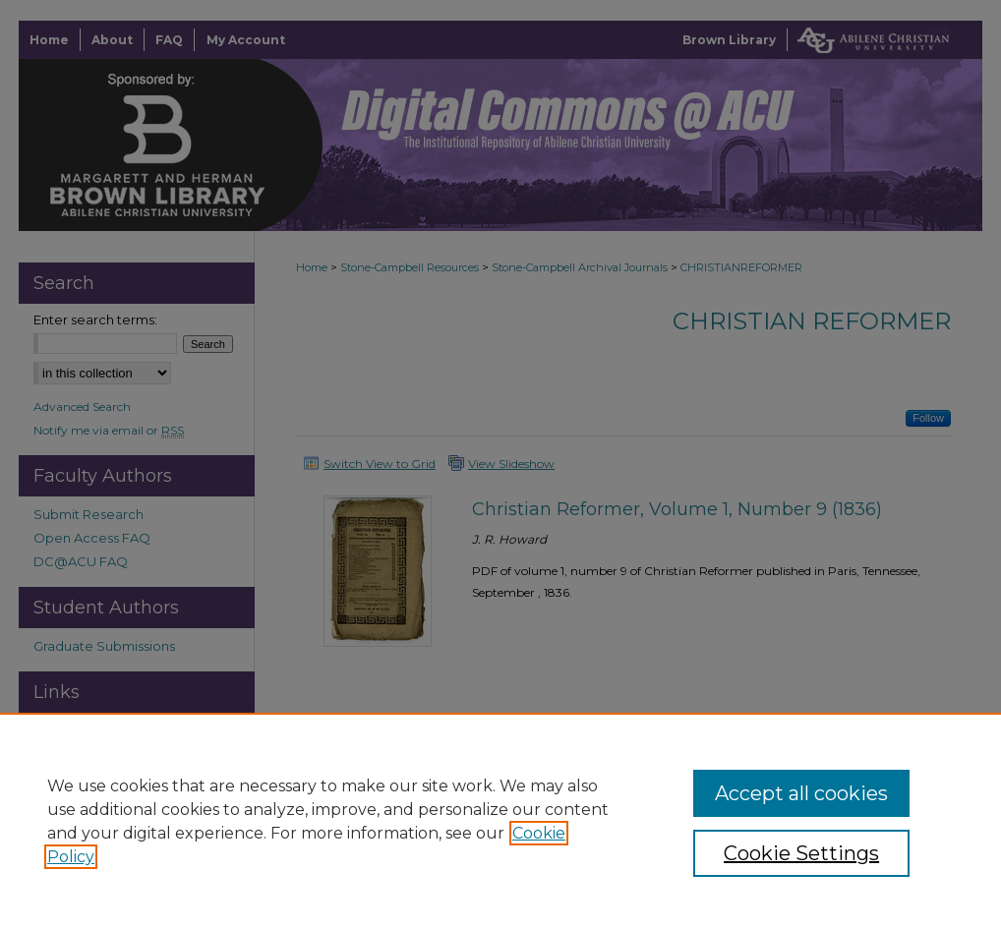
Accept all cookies (801, 793)
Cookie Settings (801, 853)
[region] (500, 821)
